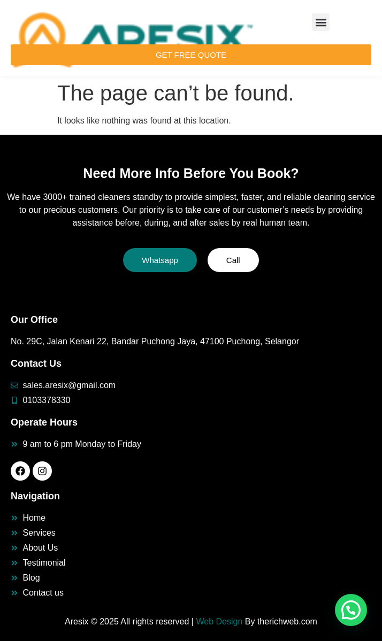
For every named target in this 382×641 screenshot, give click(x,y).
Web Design (219, 621)
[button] (321, 22)
